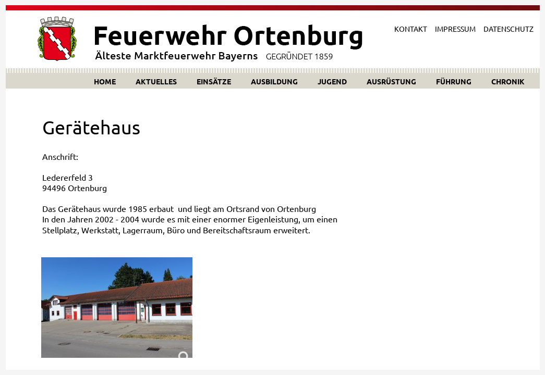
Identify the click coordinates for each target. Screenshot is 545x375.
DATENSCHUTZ (508, 28)
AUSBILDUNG (274, 81)
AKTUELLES (156, 81)
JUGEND (332, 81)
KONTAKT (410, 28)
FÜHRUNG (453, 81)
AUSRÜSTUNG (391, 81)
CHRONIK (508, 81)
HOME (105, 81)
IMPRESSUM (455, 28)
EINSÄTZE (214, 81)
